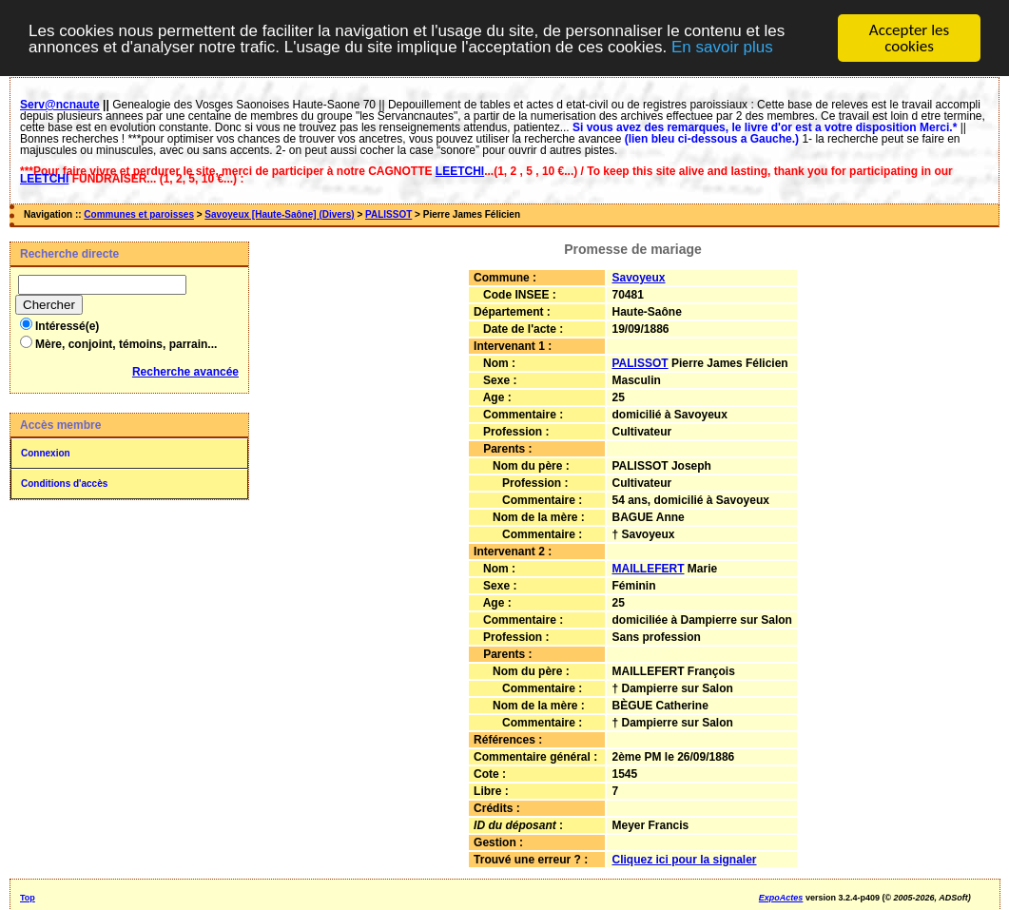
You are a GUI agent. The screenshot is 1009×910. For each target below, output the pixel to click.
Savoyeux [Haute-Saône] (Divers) (279, 214)
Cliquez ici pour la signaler (683, 859)
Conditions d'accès (64, 483)
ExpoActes (781, 897)
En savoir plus (722, 46)
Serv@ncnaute (60, 104)
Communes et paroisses (139, 214)
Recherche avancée (185, 371)
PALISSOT (388, 214)
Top (27, 897)
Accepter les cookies (909, 38)
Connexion (45, 453)
